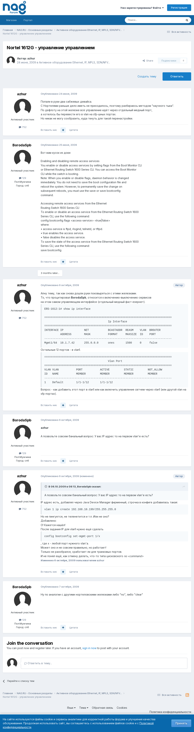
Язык (71, 707)
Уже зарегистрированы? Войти (142, 7)
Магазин (11, 20)
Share (148, 60)
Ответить (176, 76)
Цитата (73, 129)
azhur (31, 58)
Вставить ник (49, 129)
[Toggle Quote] (46, 486)
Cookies (122, 707)
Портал (27, 20)
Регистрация (179, 7)
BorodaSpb (22, 145)
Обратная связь (102, 707)
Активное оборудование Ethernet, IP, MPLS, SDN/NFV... (74, 62)
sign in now (89, 648)
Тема (83, 707)
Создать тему (147, 76)
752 (23, 127)
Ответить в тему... (38, 663)
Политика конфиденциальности (170, 711)
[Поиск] (143, 20)
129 (22, 177)
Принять (181, 723)
